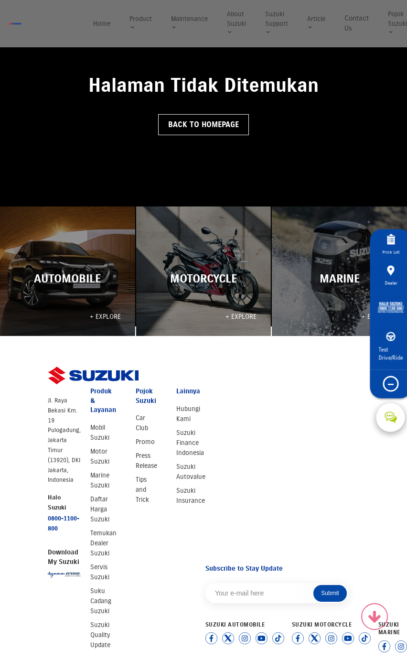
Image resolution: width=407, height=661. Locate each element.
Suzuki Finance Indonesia (190, 443)
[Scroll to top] (374, 616)
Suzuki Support (276, 22)
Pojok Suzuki (397, 22)
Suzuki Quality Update (100, 635)
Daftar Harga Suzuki (99, 509)
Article (316, 23)
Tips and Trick (142, 490)
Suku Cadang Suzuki (100, 601)
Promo (145, 442)
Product (140, 23)
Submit (330, 593)
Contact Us (356, 23)
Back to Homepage (203, 124)
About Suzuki (236, 22)
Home (101, 24)
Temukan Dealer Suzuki (103, 543)
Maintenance (189, 23)
